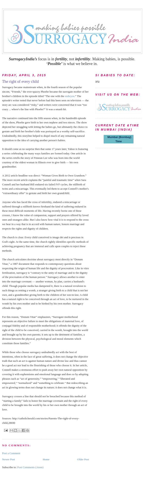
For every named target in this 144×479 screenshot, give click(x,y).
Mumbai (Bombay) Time (118, 139)
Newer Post (8, 459)
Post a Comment (11, 453)
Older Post (83, 459)
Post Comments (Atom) (30, 467)
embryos (69, 96)
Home (46, 459)
